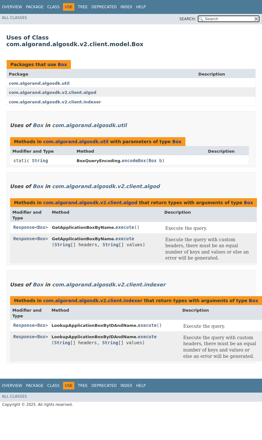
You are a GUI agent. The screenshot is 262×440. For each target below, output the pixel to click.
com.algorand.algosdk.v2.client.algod (52, 92)
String (40, 160)
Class (53, 7)
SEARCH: (187, 19)
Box (62, 64)
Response (23, 227)
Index (127, 7)
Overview (12, 7)
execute (124, 227)
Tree (83, 7)
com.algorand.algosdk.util (39, 83)
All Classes (14, 17)
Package (34, 7)
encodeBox (134, 160)
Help (141, 7)
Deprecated (104, 7)
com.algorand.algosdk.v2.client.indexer (55, 102)
